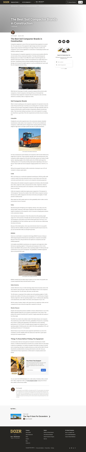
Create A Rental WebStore (70, 436)
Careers (27, 438)
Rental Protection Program (49, 436)
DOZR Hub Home (14, 6)
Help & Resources (29, 434)
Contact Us (28, 443)
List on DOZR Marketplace (70, 434)
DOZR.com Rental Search (49, 432)
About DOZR (28, 432)
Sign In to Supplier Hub (69, 432)
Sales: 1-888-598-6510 (40, 1)
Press (27, 436)
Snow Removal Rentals (48, 434)
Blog (27, 440)
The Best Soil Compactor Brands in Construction (48, 6)
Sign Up (43, 370)
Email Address (30, 370)
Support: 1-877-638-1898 (39, 2)
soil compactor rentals (32, 380)
